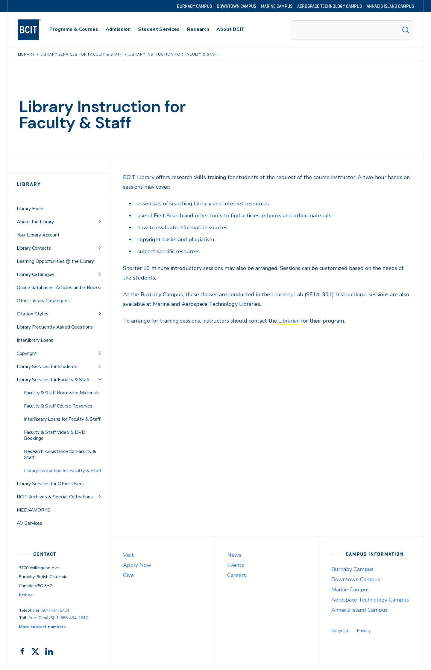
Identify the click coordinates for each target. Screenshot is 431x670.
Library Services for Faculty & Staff (53, 379)
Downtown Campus (355, 579)
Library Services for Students (47, 366)
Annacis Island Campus (359, 609)
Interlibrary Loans (35, 340)
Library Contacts (34, 248)
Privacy (364, 631)
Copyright (27, 353)
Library (29, 184)
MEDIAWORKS (33, 510)
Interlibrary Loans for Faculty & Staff (62, 419)
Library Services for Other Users (50, 483)
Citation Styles (32, 314)
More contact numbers (42, 627)
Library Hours (31, 208)
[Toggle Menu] (99, 221)
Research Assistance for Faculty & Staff (60, 454)
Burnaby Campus (352, 569)
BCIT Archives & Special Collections (55, 497)
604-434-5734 (55, 610)
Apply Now (137, 565)
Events (235, 565)
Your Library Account (38, 235)
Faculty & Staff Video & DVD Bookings (54, 435)
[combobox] (352, 29)
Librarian (289, 320)
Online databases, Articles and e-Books (58, 287)
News (234, 554)
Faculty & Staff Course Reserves (58, 406)
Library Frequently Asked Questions (55, 327)
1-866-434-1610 (72, 618)
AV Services (29, 523)
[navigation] (35, 30)
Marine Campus (350, 589)
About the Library (35, 222)
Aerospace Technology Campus (370, 599)
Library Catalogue (35, 274)
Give (128, 575)
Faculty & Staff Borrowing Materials (62, 393)
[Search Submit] (406, 29)
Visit (128, 554)
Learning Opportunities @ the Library (55, 261)
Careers (236, 575)
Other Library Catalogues (43, 300)
